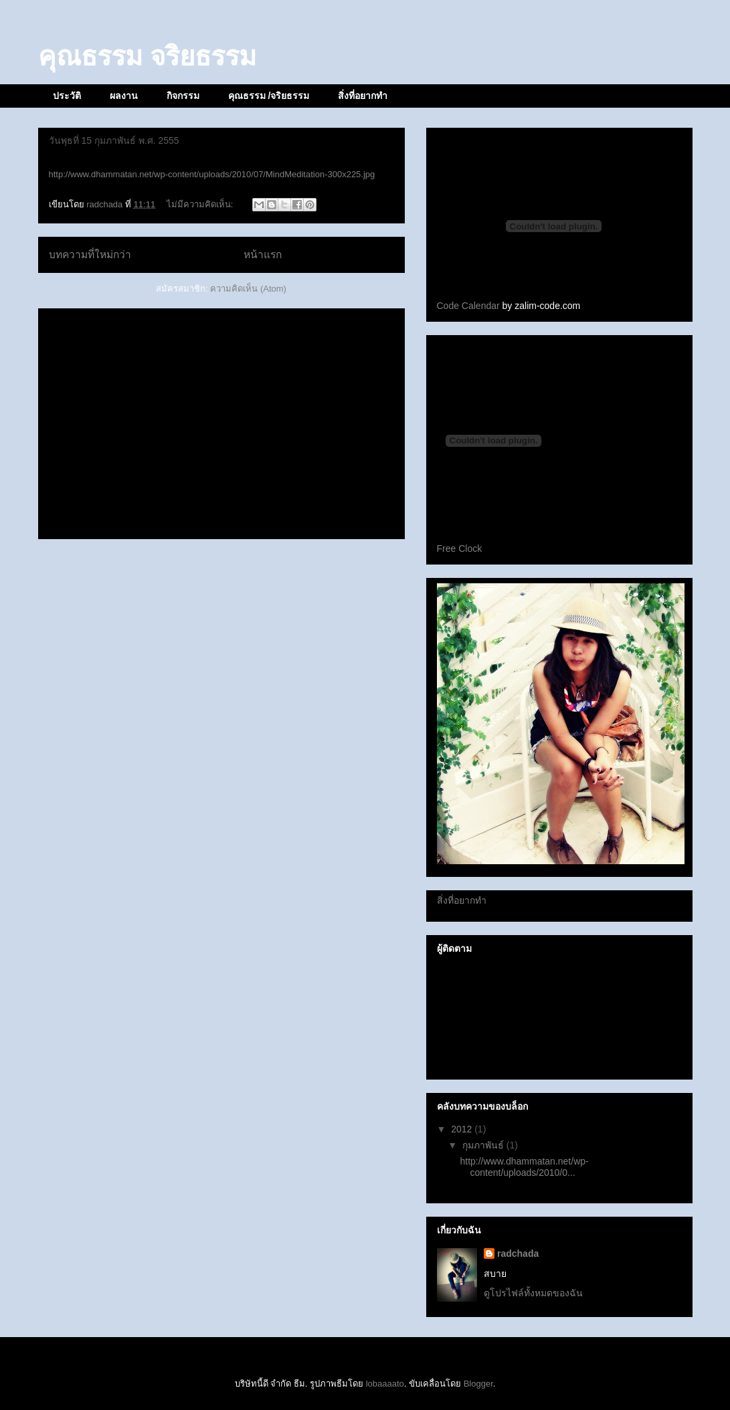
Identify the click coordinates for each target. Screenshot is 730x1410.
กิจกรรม (183, 95)
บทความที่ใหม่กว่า (90, 254)
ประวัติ (67, 95)
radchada (518, 1253)
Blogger (478, 1384)
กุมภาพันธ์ (484, 1145)
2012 (462, 1129)
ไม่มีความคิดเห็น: (201, 204)
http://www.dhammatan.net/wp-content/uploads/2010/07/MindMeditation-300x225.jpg (212, 174)
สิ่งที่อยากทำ (362, 95)
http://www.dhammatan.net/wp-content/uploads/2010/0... (524, 1167)
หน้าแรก (263, 254)
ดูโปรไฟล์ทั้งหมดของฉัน (533, 1293)
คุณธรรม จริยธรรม (147, 56)
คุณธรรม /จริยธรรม (269, 95)
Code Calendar (468, 305)
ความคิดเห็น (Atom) (248, 289)
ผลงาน (124, 95)
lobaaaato (385, 1384)
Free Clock (459, 548)
